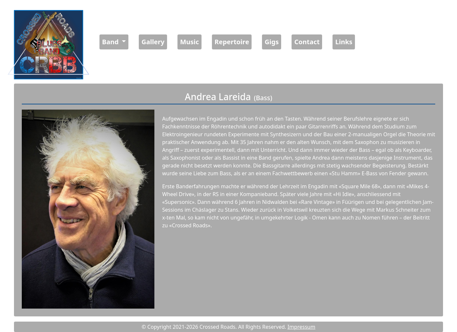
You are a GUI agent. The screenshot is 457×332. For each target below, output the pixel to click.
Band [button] (111, 41)
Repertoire (232, 41)
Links (343, 41)
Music (189, 41)
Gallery (152, 41)
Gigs (272, 41)
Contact (307, 41)
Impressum (301, 326)
